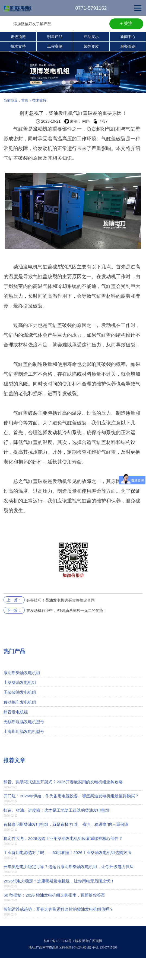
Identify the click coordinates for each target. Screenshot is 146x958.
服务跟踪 (127, 46)
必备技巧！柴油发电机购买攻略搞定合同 (60, 600)
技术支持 (18, 46)
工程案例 (54, 46)
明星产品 (54, 36)
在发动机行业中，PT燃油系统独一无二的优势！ (66, 610)
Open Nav (140, 4)
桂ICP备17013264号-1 (59, 941)
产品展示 (91, 36)
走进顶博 (18, 36)
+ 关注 (126, 23)
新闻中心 (127, 36)
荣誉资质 (91, 46)
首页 (24, 100)
